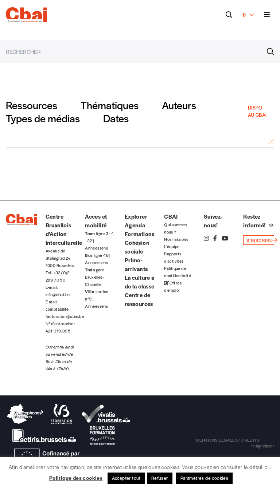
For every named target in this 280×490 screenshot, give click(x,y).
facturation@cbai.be (65, 316)
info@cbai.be (58, 294)
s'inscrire (259, 240)
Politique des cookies (75, 477)
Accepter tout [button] (126, 478)
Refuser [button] (159, 478)
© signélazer (262, 446)
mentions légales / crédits (228, 440)
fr (248, 14)
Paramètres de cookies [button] (204, 478)
